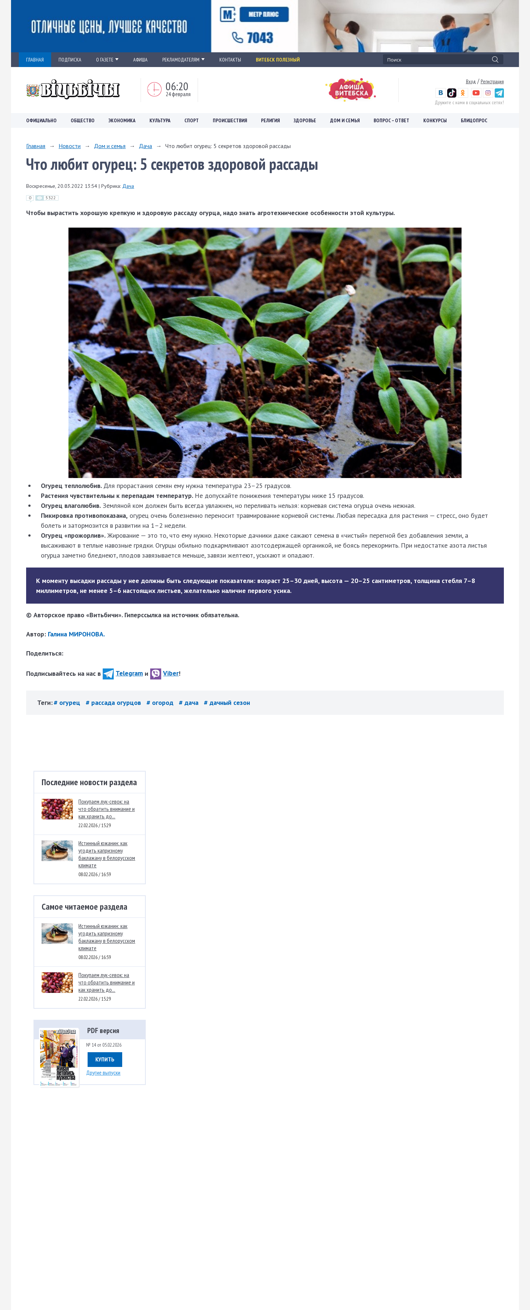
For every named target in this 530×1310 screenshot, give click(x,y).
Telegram (123, 673)
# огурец (68, 702)
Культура (159, 120)
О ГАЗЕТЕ (107, 59)
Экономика (122, 120)
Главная (35, 146)
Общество (83, 120)
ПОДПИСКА (70, 59)
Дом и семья (345, 120)
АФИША (140, 59)
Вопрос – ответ (391, 120)
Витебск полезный (278, 59)
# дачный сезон (227, 702)
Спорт (191, 120)
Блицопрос (474, 120)
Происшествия (230, 120)
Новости (70, 146)
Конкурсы (435, 120)
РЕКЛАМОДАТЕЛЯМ (183, 59)
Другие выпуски (103, 1072)
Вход (471, 81)
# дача (189, 702)
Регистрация (492, 81)
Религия (270, 120)
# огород (160, 702)
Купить (104, 1059)
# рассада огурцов (114, 702)
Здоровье (305, 120)
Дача (145, 146)
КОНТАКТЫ (230, 59)
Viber (164, 673)
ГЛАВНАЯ (35, 59)
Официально (41, 120)
